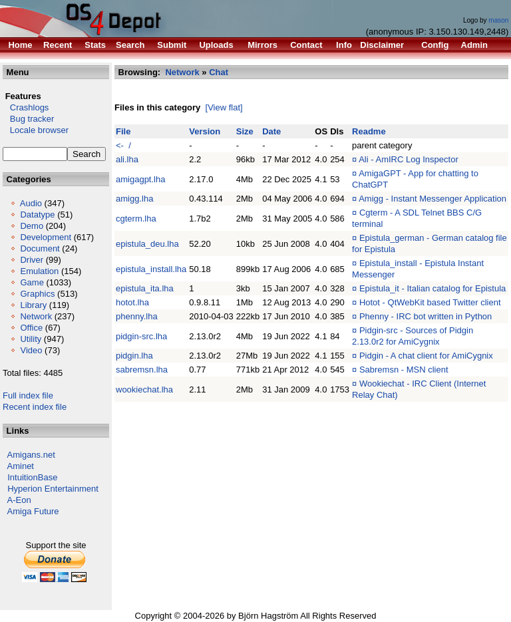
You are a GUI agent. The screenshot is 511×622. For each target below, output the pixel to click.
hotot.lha (132, 302)
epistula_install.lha (151, 269)
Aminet (20, 466)
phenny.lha (137, 316)
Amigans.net (31, 455)
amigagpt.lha (140, 179)
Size (245, 131)
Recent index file (35, 407)
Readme (369, 131)
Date (271, 131)
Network (36, 316)
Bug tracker (28, 119)
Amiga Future (33, 511)
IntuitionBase (32, 477)
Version (204, 131)
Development (45, 237)
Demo (31, 226)
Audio (31, 203)
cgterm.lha (136, 219)
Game (31, 282)
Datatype (37, 215)
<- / (123, 145)
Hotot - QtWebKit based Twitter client (430, 302)
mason (498, 20)
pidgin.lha (134, 356)
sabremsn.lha (142, 370)
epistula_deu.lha (147, 244)
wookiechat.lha (144, 389)
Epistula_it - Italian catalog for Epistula (432, 288)
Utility (30, 339)
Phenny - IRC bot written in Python (425, 316)
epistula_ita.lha (145, 288)
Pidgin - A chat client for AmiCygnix (426, 356)
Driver (31, 260)
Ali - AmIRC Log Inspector (408, 159)
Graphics (37, 294)
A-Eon (19, 500)
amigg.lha (134, 199)
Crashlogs (26, 107)
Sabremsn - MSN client (403, 370)
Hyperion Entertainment (52, 489)
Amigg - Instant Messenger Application (432, 199)
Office (31, 328)
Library (33, 305)
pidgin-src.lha (141, 336)
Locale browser (36, 130)
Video (31, 350)
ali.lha (127, 159)
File (123, 131)
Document (39, 248)
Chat (218, 72)
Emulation (39, 271)
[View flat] (224, 107)
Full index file (28, 395)
